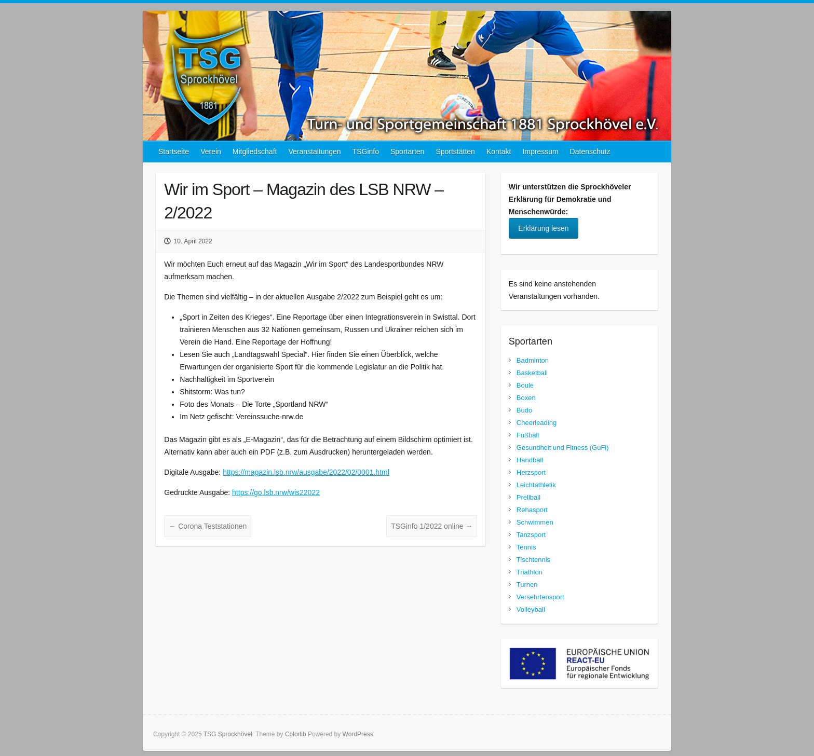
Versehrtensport (540, 597)
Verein (210, 151)
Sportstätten (455, 151)
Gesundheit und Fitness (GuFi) (563, 447)
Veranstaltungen (314, 151)
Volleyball (531, 609)
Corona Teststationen (208, 526)
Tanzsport (531, 535)
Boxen (526, 398)
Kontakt (498, 151)
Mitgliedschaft (255, 151)
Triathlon (529, 572)
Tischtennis (533, 559)
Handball (530, 460)
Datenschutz (590, 151)
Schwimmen (535, 522)
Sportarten (407, 151)
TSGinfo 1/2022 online (431, 526)
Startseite (173, 151)
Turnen (527, 584)
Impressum (540, 151)
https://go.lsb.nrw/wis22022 (276, 492)
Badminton (533, 360)
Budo (524, 410)
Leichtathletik (536, 485)
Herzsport (531, 472)
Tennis (526, 547)
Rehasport (532, 510)
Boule (525, 385)
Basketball (532, 373)
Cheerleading (537, 423)
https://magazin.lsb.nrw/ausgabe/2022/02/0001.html (306, 472)
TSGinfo (365, 151)
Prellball (528, 497)
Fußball (528, 435)
